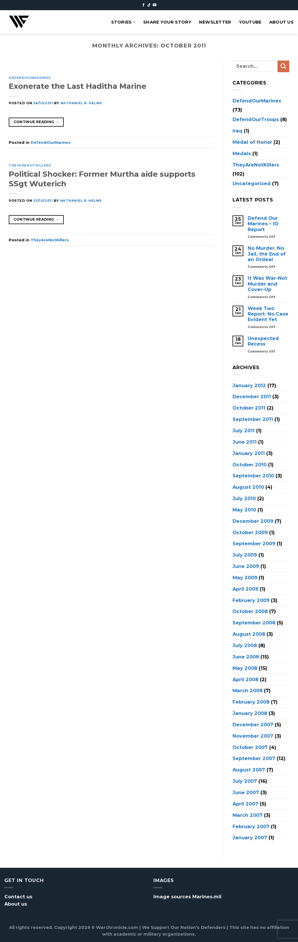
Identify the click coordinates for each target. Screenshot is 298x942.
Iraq (237, 131)
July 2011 (244, 430)
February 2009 (251, 600)
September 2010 (253, 476)
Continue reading (36, 122)
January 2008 (250, 713)
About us (281, 22)
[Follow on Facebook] (143, 5)
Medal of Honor (252, 142)
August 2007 (249, 770)
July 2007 (245, 781)
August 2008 (249, 634)
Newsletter (215, 22)
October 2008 (250, 611)
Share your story (167, 22)
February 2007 (251, 826)
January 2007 (250, 837)
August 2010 (248, 487)
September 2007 (254, 758)
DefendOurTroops (256, 119)
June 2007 (246, 792)
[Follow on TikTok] (149, 5)
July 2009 (245, 555)
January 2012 (249, 385)
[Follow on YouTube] (154, 5)
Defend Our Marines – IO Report (263, 223)
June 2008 (246, 656)
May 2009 (245, 577)
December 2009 (253, 521)
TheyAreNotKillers (30, 165)
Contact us (18, 896)
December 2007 (253, 724)
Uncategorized (252, 183)
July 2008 (245, 645)
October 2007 (250, 747)
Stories (123, 22)
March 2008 (247, 690)
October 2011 (249, 408)
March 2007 (247, 815)
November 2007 (253, 736)
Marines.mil (206, 896)
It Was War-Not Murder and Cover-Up (267, 283)
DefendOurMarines (30, 78)
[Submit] (283, 66)
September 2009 (254, 543)
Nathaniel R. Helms (81, 103)
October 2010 (250, 464)
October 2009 (250, 532)
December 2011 (252, 396)
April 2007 (245, 803)
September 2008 (254, 623)
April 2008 (245, 679)
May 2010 (244, 509)
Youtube (250, 22)
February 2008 (251, 702)
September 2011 (253, 419)
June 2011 (245, 442)
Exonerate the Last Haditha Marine (77, 86)
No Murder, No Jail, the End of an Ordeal (267, 253)
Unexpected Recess (263, 340)
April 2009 (245, 589)
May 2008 (245, 668)
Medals (242, 153)
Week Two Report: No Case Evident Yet (268, 313)
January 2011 (249, 453)
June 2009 (246, 566)
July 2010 (244, 498)
